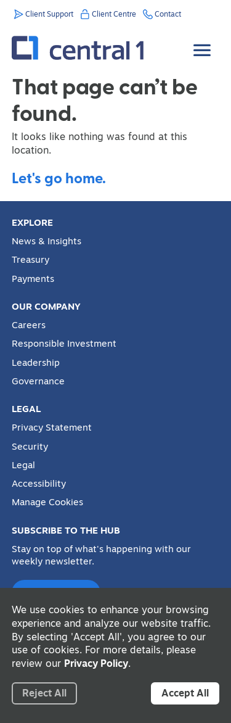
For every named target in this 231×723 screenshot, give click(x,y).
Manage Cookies (47, 502)
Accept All (185, 693)
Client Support (49, 14)
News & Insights (46, 241)
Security (30, 446)
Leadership (36, 363)
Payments (33, 279)
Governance (38, 381)
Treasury (30, 260)
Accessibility (39, 483)
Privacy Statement (52, 427)
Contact (168, 14)
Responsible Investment (64, 343)
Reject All (44, 693)
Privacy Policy (96, 663)
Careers (29, 325)
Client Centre (114, 14)
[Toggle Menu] (203, 41)
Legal (23, 465)
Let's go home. (59, 177)
